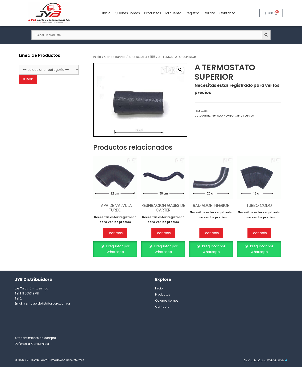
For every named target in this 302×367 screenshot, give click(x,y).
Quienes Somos (127, 13)
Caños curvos (114, 57)
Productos (152, 13)
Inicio (106, 13)
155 (152, 57)
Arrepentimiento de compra (35, 338)
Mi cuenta (173, 13)
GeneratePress (75, 360)
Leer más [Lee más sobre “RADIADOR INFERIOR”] (211, 233)
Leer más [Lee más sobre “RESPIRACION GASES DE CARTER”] (163, 233)
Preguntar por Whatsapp (117, 249)
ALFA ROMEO (138, 57)
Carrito (209, 13)
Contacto (227, 13)
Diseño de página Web (258, 360)
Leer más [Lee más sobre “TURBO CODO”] (259, 233)
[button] (180, 70)
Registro (192, 13)
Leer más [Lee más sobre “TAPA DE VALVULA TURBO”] (115, 233)
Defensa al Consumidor (32, 344)
